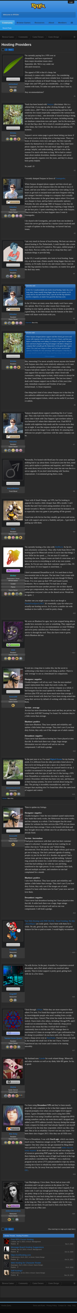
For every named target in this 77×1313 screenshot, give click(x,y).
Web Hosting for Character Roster (26, 1263)
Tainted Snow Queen (13, 1038)
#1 (74, 96)
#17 (73, 1050)
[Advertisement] (66, 62)
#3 (74, 233)
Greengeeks (60, 178)
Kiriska (13, 133)
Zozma (13, 1087)
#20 (73, 1214)
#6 (74, 405)
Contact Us (62, 1306)
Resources (39, 23)
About (51, 23)
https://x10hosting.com (21, 1255)
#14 (74, 913)
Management (36, 1241)
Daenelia (13, 270)
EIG (26, 1170)
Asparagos (14, 1265)
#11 (73, 653)
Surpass (50, 104)
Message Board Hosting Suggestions (27, 1247)
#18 (73, 1090)
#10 (74, 613)
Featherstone (15, 1257)
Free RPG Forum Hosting (22, 1239)
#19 (74, 1174)
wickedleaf (13, 84)
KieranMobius (13, 488)
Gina (13, 529)
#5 (74, 318)
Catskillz (13, 1249)
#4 (74, 273)
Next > (11, 49)
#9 (74, 531)
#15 (73, 952)
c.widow (13, 1241)
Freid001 (13, 950)
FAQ (74, 1306)
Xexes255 (13, 697)
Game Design (40, 1257)
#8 (74, 491)
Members (62, 23)
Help (69, 1306)
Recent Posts (7, 28)
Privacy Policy (52, 1306)
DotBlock (59, 547)
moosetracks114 (13, 788)
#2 (74, 170)
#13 (73, 794)
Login (71, 2)
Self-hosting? (17, 1271)
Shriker (4, 798)
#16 (73, 997)
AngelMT (13, 994)
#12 (74, 751)
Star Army (13, 1134)
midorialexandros (13, 1211)
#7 (74, 444)
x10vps (39, 1009)
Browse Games (23, 23)
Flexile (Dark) (6, 1306)
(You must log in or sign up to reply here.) (61, 1229)
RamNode (51, 1038)
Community (7, 23)
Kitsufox (13, 207)
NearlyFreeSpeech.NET (34, 603)
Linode (42, 1058)
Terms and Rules (39, 1306)
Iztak (13, 650)
